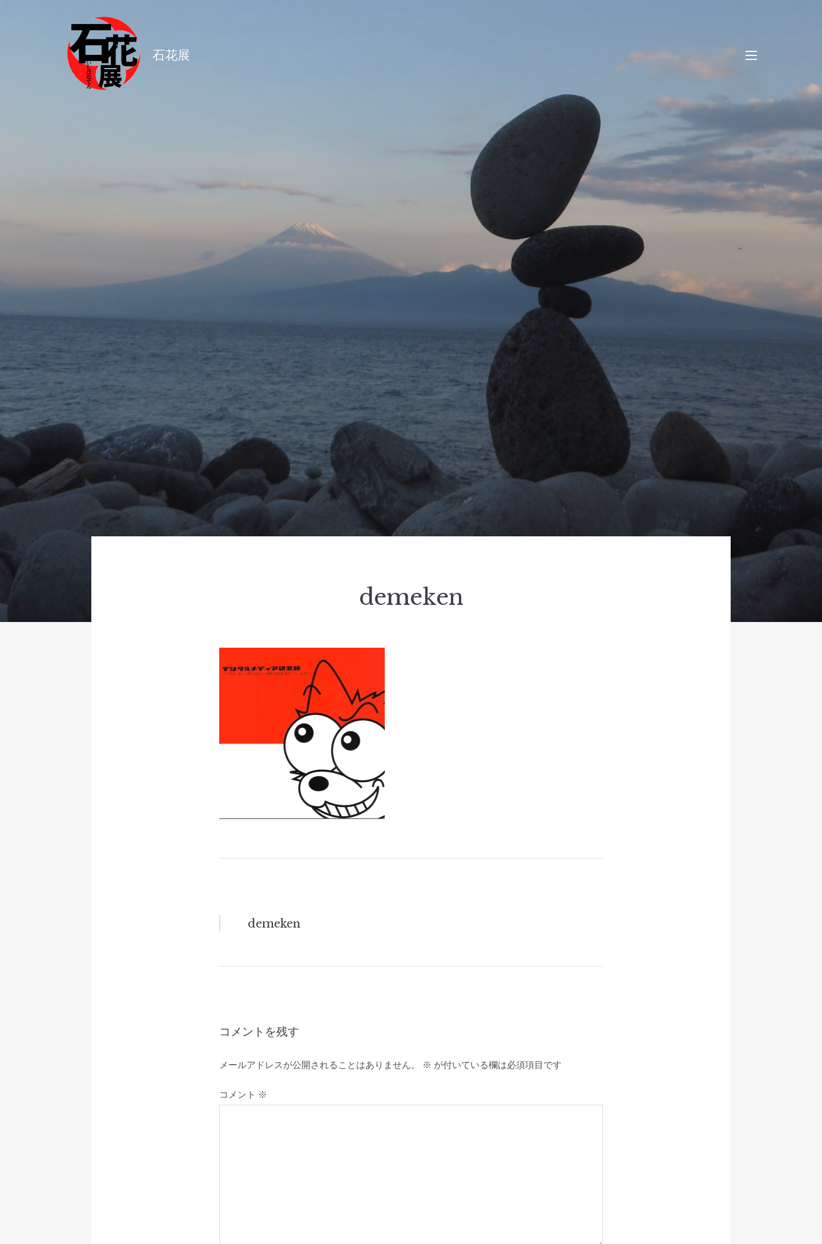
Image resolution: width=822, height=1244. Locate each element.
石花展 (171, 55)
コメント (243, 1094)
